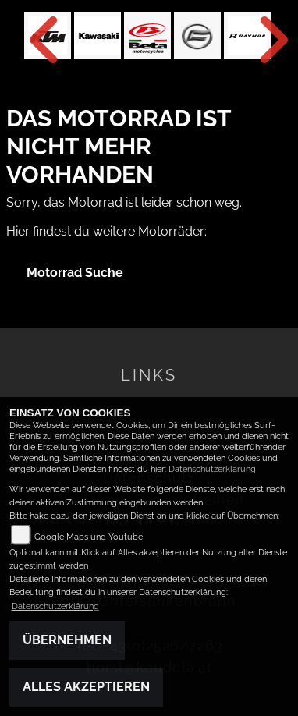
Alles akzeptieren (86, 686)
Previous (35, 39)
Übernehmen (67, 640)
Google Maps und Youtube (88, 537)
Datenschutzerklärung (212, 469)
